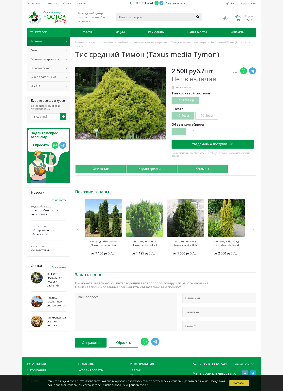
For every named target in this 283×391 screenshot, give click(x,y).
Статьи (135, 370)
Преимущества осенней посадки (56, 321)
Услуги (87, 32)
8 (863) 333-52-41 (143, 3)
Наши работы (197, 32)
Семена (35, 86)
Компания (36, 364)
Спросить (41, 145)
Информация (142, 364)
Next (253, 229)
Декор (34, 50)
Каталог (41, 32)
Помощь (86, 364)
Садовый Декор (40, 68)
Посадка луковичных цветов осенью (56, 301)
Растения (36, 41)
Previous (78, 229)
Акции (120, 32)
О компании (36, 370)
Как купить (156, 32)
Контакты (237, 32)
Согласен (239, 383)
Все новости (57, 200)
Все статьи (58, 267)
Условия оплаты (90, 370)
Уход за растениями (43, 77)
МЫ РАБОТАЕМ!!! (41, 250)
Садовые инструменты (44, 59)
